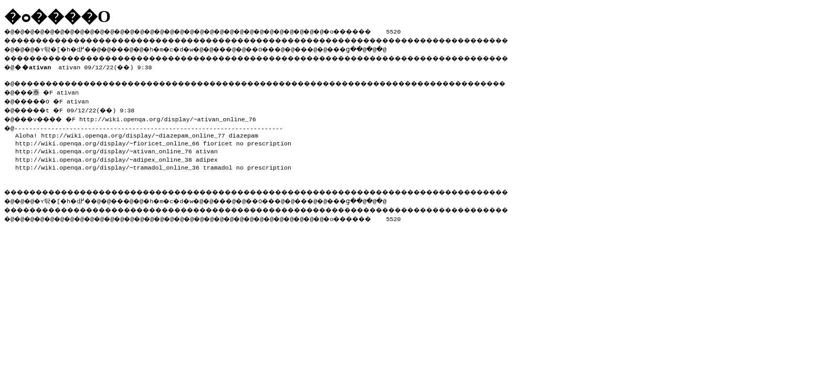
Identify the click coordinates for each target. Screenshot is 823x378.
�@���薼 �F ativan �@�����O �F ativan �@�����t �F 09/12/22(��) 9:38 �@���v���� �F (74, 103)
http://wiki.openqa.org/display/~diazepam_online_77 (133, 132)
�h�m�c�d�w (186, 48)
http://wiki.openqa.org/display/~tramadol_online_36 (107, 164)
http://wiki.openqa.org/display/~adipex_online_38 (103, 156)
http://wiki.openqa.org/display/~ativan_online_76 (177, 116)
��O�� (288, 48)
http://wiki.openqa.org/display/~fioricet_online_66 (107, 140)
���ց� (381, 48)
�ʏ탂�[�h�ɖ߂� (68, 48)
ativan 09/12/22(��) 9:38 (85, 65)
